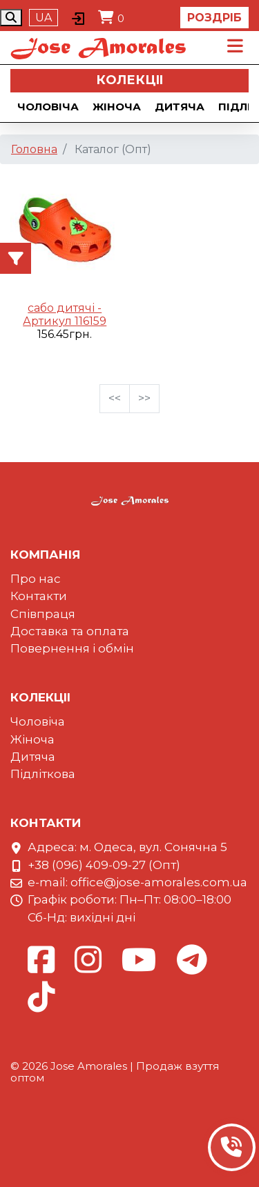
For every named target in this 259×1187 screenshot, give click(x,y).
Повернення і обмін (72, 648)
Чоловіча (48, 106)
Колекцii (129, 80)
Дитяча (179, 106)
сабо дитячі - (65, 308)
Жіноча (117, 106)
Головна (34, 149)
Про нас (35, 579)
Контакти (38, 596)
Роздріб (214, 17)
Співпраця (42, 614)
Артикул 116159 (64, 321)
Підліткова (42, 774)
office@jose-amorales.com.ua (158, 882)
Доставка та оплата (69, 631)
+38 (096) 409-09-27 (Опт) (104, 865)
